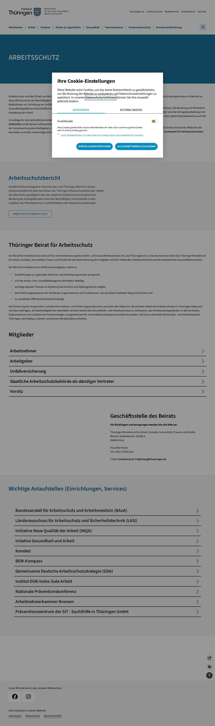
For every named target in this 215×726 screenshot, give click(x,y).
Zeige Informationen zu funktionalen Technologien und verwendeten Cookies (102, 135)
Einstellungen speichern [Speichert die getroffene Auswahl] (95, 146)
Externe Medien (131, 110)
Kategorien (81, 110)
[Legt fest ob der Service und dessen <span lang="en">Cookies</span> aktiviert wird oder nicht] (155, 121)
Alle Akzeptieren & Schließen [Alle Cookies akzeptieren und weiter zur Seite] (136, 146)
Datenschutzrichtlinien (101, 97)
